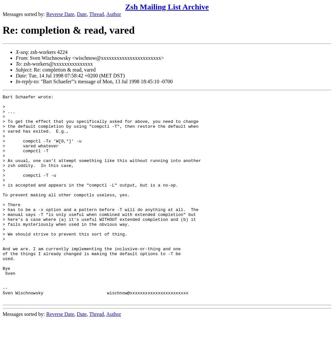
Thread (96, 14)
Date (82, 14)
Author (113, 14)
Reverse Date (60, 14)
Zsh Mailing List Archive (167, 7)
